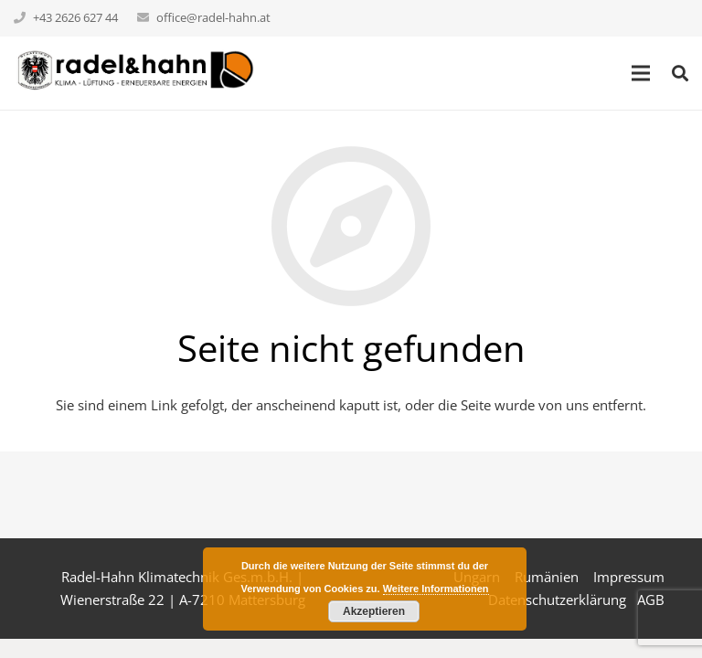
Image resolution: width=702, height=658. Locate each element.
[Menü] (641, 73)
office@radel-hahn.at (213, 17)
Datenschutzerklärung (557, 599)
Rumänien (547, 577)
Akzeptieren (374, 611)
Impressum (629, 577)
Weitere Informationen (436, 588)
